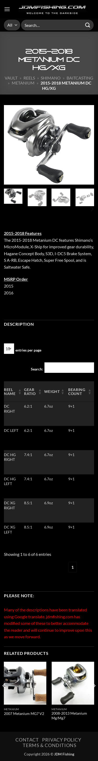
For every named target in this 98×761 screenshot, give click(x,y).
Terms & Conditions (49, 745)
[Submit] (88, 25)
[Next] (92, 209)
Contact (27, 740)
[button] (7, 9)
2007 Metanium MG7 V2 (24, 713)
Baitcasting (80, 77)
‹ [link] (59, 567)
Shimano (51, 77)
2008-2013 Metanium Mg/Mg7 (69, 715)
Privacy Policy (61, 740)
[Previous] (4, 696)
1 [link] (72, 567)
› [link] (85, 567)
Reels (29, 77)
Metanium (23, 82)
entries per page (28, 350)
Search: (37, 369)
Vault (11, 77)
